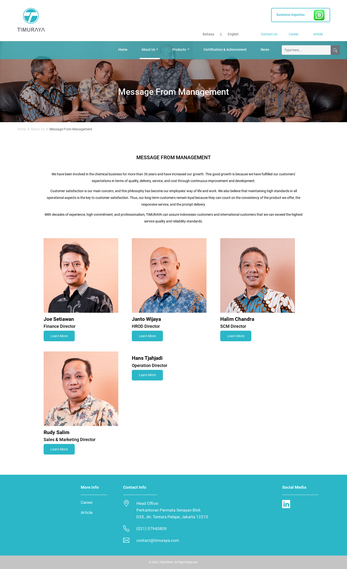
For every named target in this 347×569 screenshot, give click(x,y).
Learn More (59, 336)
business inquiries (301, 15)
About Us (148, 49)
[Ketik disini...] (306, 50)
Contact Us (269, 34)
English (233, 34)
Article (318, 34)
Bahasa (208, 34)
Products (179, 49)
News (265, 49)
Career (294, 34)
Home (122, 49)
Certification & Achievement (225, 49)
